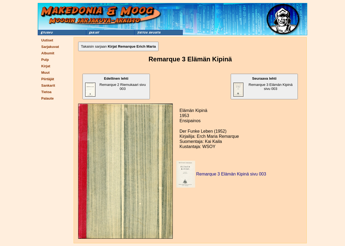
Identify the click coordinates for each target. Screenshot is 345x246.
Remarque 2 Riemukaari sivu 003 (115, 86)
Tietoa (46, 92)
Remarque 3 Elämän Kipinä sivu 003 (263, 86)
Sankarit (48, 85)
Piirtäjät (47, 79)
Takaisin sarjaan (118, 46)
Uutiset (47, 40)
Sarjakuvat (50, 47)
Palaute (47, 98)
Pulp (45, 60)
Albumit (47, 53)
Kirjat (45, 66)
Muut (45, 73)
